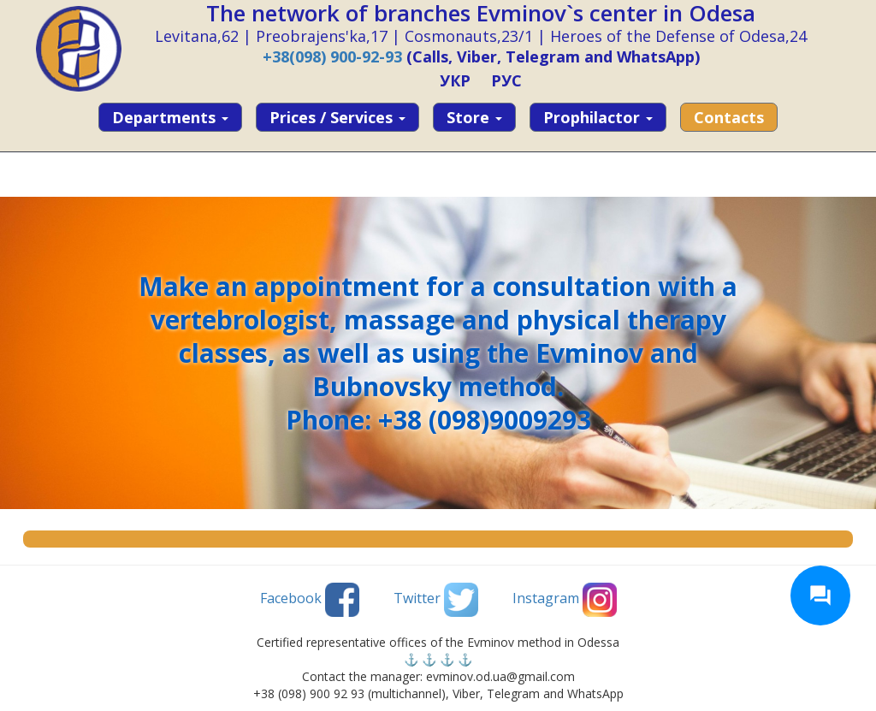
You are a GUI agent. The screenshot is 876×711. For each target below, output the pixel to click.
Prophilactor (598, 117)
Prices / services (337, 117)
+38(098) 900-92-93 (332, 56)
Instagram (564, 600)
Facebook (309, 600)
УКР (455, 80)
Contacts (729, 117)
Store (474, 117)
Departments (170, 117)
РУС (506, 80)
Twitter (436, 600)
